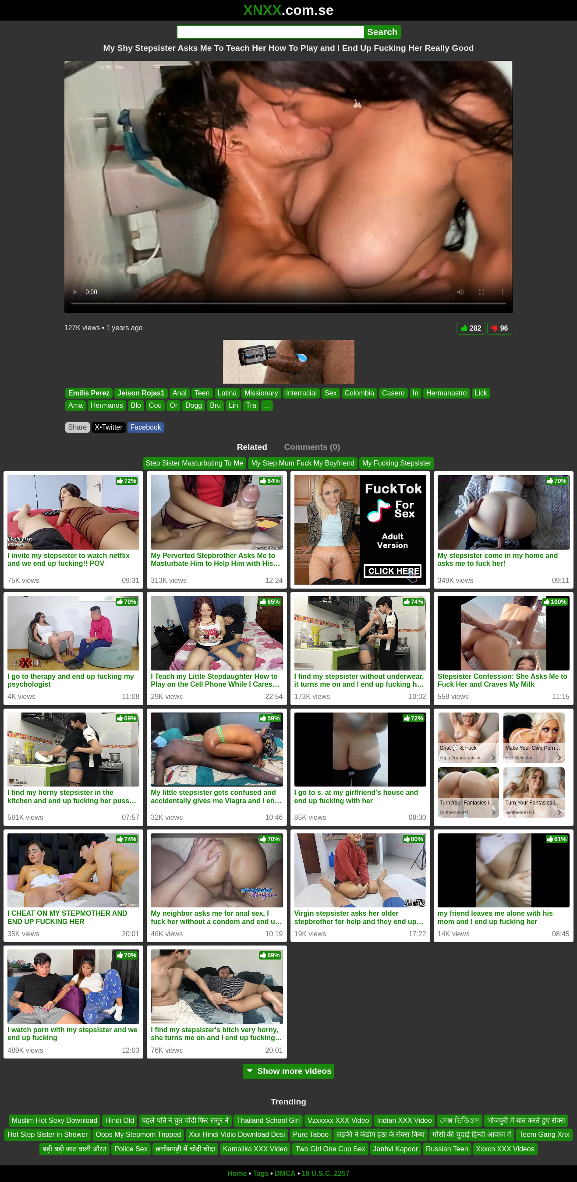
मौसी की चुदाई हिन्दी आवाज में (471, 1134)
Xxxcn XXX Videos (505, 1149)
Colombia (359, 393)
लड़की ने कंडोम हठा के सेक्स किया (380, 1134)
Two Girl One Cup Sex (330, 1149)
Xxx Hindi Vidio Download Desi (237, 1134)
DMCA (285, 1173)
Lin (233, 405)
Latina (227, 393)
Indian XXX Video (404, 1120)
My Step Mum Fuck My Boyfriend (302, 463)
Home (237, 1173)
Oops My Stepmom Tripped (138, 1134)
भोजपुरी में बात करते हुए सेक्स (526, 1120)
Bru (215, 405)
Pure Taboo (311, 1134)
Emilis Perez (89, 393)
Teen (201, 393)
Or (173, 405)
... (266, 405)
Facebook (146, 427)
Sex (330, 393)
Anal (179, 393)
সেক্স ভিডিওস (459, 1120)
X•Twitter (108, 427)
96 (499, 328)
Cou (155, 405)
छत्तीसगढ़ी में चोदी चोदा (185, 1149)
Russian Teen (447, 1149)
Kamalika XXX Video (255, 1149)
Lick (480, 393)
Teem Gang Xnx (544, 1134)
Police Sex (131, 1149)
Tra (251, 405)
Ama (75, 405)
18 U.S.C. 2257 (326, 1173)
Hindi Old (119, 1120)
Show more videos (288, 1071)
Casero (393, 393)
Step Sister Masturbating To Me (195, 463)
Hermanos (106, 405)
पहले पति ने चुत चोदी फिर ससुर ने (185, 1120)
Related (252, 447)
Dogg (193, 405)
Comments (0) (312, 447)
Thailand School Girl (268, 1120)
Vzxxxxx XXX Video (338, 1120)
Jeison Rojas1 (141, 393)
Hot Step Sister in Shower (47, 1134)
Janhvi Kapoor (395, 1149)
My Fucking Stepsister (396, 463)
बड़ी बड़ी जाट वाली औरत (74, 1149)
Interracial (301, 393)
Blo (136, 405)
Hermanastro (446, 393)
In (415, 393)
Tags (261, 1173)
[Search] (271, 32)
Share (77, 427)
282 (470, 328)
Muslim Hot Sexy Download (55, 1120)
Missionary (261, 393)
